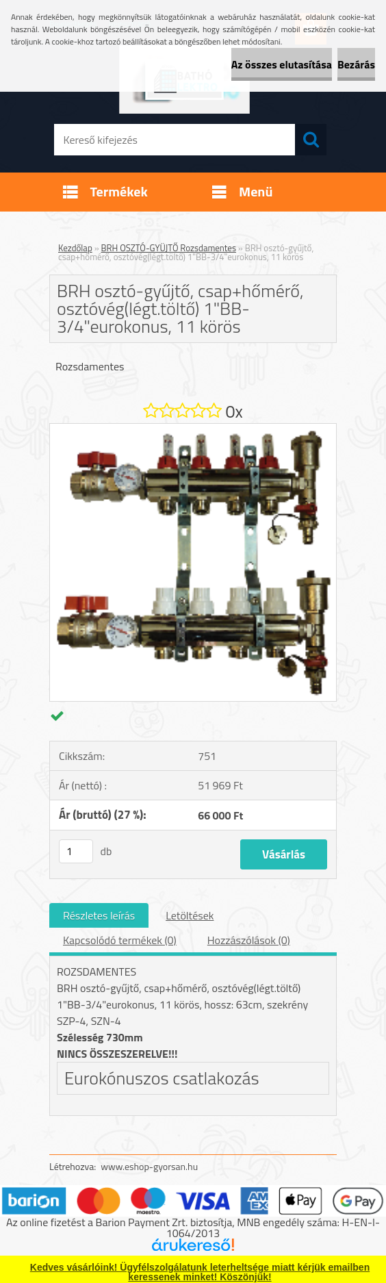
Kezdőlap (75, 248)
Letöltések (190, 915)
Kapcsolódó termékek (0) (120, 940)
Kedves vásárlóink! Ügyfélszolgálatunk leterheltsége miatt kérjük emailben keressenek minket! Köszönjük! (200, 1272)
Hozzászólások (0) (248, 940)
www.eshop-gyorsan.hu (149, 1166)
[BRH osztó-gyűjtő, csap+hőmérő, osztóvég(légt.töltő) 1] (193, 429)
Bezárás (356, 64)
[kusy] (76, 851)
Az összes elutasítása (281, 64)
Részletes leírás (99, 915)
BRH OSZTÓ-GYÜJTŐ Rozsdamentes (168, 248)
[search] (310, 139)
